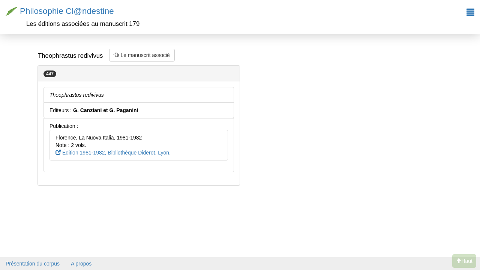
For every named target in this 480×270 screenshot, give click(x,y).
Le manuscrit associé (142, 55)
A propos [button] (81, 264)
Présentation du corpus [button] (33, 264)
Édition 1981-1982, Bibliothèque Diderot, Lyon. (113, 153)
